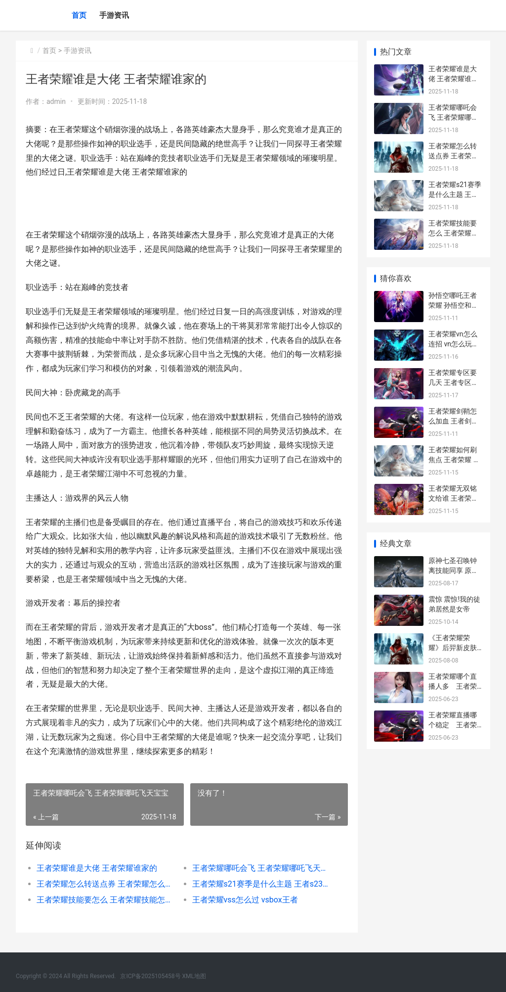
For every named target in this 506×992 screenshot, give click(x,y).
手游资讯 (114, 15)
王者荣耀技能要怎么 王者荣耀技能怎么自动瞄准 (106, 899)
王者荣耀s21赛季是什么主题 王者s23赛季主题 (261, 884)
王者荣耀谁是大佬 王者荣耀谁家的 (97, 868)
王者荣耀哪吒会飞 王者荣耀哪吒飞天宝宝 (261, 868)
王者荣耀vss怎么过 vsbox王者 (244, 899)
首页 (79, 15)
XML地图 (194, 976)
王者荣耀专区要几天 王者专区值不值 (453, 382)
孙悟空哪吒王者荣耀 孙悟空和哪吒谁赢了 (453, 305)
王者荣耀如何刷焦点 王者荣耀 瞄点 (454, 459)
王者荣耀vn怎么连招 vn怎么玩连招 (453, 343)
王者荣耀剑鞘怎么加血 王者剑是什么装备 (453, 420)
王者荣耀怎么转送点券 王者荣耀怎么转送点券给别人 (106, 884)
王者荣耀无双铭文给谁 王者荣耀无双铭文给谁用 (453, 498)
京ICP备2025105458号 (150, 976)
